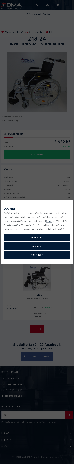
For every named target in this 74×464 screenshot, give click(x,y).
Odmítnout (37, 254)
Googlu (49, 221)
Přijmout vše (37, 237)
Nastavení (37, 246)
